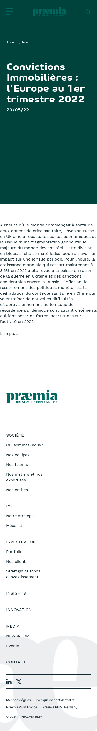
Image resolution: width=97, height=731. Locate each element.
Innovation (19, 609)
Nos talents (17, 464)
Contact (16, 662)
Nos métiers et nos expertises (24, 477)
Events (12, 646)
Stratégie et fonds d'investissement (23, 574)
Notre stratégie (20, 516)
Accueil (12, 42)
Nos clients (16, 561)
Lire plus (9, 333)
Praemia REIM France (21, 707)
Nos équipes (17, 455)
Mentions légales (18, 700)
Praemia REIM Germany (59, 707)
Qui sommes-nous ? (25, 445)
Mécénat (14, 525)
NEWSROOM (17, 636)
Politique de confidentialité (55, 700)
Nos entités (17, 490)
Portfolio (14, 551)
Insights (16, 593)
